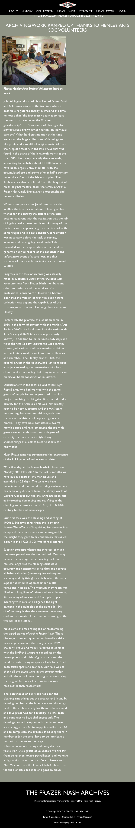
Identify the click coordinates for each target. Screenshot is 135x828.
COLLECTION (44, 11)
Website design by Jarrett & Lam (67, 822)
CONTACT (85, 11)
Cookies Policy (68, 816)
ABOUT (13, 11)
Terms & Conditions (51, 816)
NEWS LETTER (105, 11)
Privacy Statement (84, 816)
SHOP (71, 11)
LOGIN (122, 11)
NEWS (61, 11)
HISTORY (27, 11)
